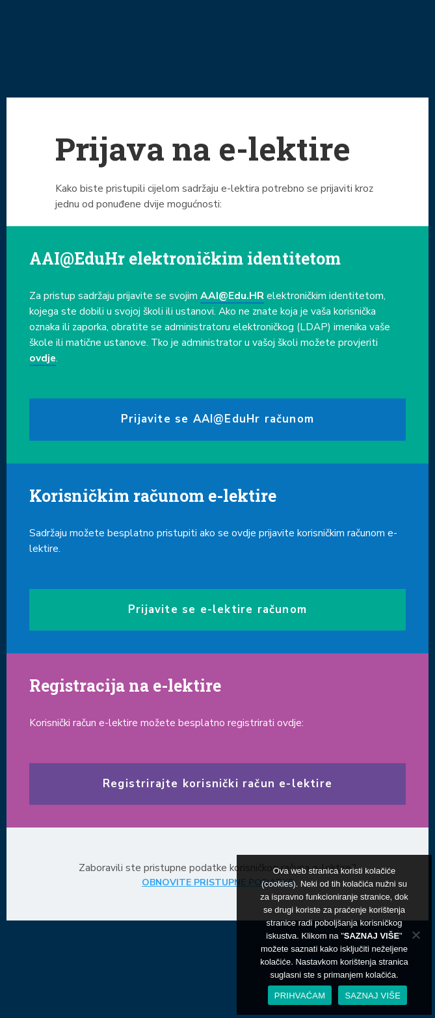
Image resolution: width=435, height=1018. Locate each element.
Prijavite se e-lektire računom (217, 609)
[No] (415, 934)
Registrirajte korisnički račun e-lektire (217, 783)
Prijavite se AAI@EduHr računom (217, 418)
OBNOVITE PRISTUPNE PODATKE (217, 882)
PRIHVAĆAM (300, 995)
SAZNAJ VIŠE (373, 995)
